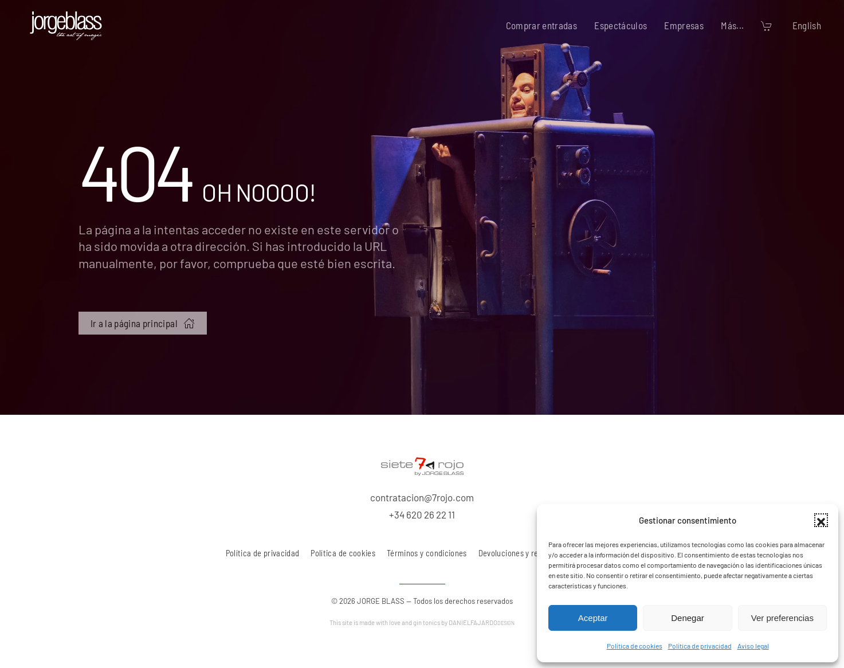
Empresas (684, 25)
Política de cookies (634, 646)
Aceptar (593, 618)
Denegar (687, 618)
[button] (821, 520)
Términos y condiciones (427, 553)
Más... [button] (732, 25)
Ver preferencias (782, 618)
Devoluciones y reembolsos (524, 553)
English (806, 25)
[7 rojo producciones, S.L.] (422, 464)
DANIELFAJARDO (482, 622)
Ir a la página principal (143, 323)
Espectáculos (620, 25)
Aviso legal (753, 646)
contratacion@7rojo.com (422, 497)
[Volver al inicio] (66, 26)
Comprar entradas (542, 25)
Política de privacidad (700, 646)
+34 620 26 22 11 (422, 514)
